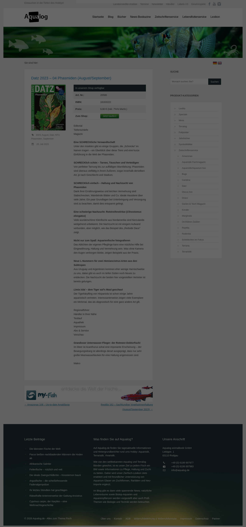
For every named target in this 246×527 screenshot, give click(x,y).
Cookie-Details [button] (113, 95)
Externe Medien (154, 54)
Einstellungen (86, 47)
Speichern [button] (123, 77)
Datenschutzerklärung (101, 43)
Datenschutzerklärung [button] (130, 95)
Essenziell (86, 54)
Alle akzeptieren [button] (123, 67)
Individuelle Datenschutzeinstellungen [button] (123, 87)
